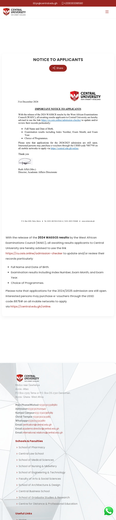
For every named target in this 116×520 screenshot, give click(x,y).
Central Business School (34, 491)
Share (58, 68)
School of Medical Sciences (36, 460)
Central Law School (31, 453)
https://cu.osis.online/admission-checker (34, 253)
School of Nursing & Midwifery (38, 466)
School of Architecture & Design (39, 485)
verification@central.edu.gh (37, 424)
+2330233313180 (36, 420)
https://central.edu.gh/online (30, 306)
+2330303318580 (73, 3)
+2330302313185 (41, 416)
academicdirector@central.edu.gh (41, 428)
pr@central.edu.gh (46, 3)
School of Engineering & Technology (42, 472)
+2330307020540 (36, 409)
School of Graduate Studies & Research (44, 497)
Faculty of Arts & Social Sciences (40, 478)
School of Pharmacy (32, 447)
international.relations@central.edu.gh (43, 432)
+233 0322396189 (43, 412)
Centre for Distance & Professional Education (48, 504)
